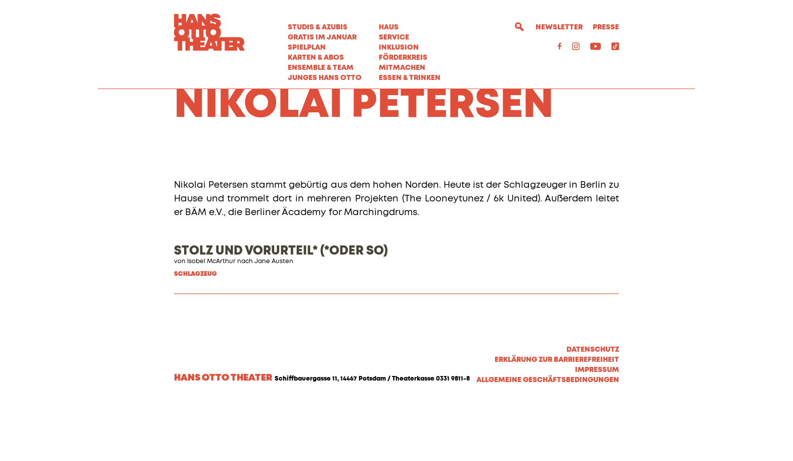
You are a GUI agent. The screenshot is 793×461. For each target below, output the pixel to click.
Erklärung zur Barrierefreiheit (557, 416)
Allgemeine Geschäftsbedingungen (547, 436)
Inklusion (399, 47)
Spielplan (307, 47)
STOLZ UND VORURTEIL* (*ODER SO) (281, 308)
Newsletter (559, 27)
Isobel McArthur (211, 318)
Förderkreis (403, 57)
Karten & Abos (316, 57)
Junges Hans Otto (325, 77)
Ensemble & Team (321, 67)
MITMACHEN (402, 67)
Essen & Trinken (409, 77)
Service (394, 37)
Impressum (597, 426)
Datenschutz (592, 406)
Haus (389, 27)
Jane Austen (273, 318)
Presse (606, 27)
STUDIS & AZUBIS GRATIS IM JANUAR (322, 32)
